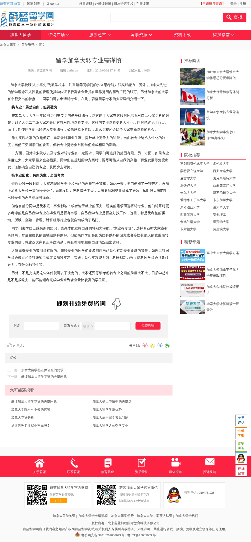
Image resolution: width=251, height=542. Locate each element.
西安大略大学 (222, 171)
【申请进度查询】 (212, 4)
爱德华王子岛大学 (193, 200)
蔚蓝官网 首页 (10, 4)
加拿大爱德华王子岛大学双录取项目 (222, 273)
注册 (243, 4)
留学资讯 (28, 45)
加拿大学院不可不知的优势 (30, 409)
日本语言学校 (124, 4)
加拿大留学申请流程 (93, 516)
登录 (233, 4)
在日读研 (142, 4)
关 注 (56, 501)
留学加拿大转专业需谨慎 (222, 115)
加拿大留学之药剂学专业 (110, 425)
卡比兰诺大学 (190, 222)
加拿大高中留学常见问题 (110, 417)
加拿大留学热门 (187, 516)
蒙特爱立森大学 (191, 171)
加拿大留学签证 (64, 516)
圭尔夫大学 (188, 193)
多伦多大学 (221, 164)
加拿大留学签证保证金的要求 (42, 370)
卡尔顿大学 (188, 229)
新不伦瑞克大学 (224, 193)
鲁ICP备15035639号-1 (142, 535)
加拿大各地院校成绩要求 (222, 290)
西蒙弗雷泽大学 (224, 185)
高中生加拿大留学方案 (222, 253)
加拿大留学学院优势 (107, 409)
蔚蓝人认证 (164, 516)
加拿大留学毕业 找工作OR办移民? (221, 135)
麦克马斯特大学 (224, 178)
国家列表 (33, 4)
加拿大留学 (8, 45)
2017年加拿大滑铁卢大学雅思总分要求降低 (222, 75)
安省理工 (219, 214)
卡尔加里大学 (222, 200)
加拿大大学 (145, 516)
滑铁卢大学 (188, 185)
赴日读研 (85, 4)
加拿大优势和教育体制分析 (222, 95)
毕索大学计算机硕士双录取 (222, 307)
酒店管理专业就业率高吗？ (30, 425)
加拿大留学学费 (122, 516)
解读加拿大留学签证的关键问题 (44, 376)
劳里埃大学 (221, 229)
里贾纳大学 (221, 222)
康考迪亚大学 (190, 207)
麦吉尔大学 (188, 178)
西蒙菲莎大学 (190, 214)
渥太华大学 (221, 207)
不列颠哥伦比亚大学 (195, 164)
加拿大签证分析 (22, 417)
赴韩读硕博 (103, 4)
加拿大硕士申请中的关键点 (112, 401)
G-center (53, 4)
